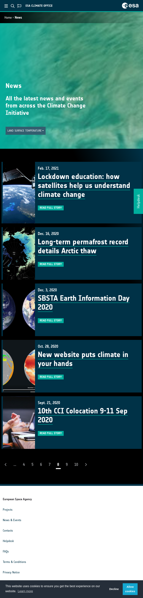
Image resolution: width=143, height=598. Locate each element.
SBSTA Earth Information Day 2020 (84, 303)
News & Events (12, 520)
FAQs (6, 551)
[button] (26, 131)
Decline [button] (114, 589)
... (14, 464)
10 (76, 464)
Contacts (8, 530)
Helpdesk (8, 541)
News (18, 17)
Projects (7, 509)
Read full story (51, 207)
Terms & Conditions (14, 562)
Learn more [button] (25, 591)
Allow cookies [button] (130, 589)
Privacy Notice (11, 572)
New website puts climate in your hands (83, 359)
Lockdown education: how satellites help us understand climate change (84, 185)
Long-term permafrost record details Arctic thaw (83, 246)
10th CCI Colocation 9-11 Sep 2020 (83, 415)
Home (8, 17)
